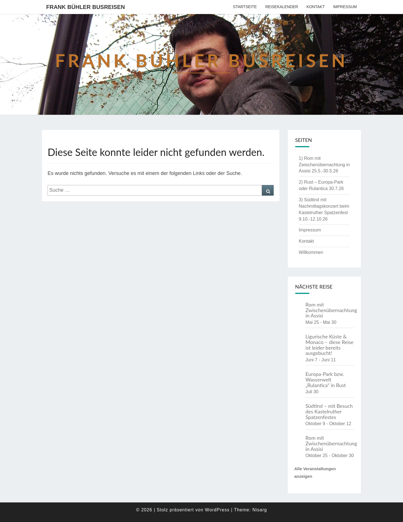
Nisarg (259, 509)
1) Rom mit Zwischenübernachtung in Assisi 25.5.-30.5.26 (324, 165)
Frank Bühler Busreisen (85, 7)
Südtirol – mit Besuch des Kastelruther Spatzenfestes (329, 411)
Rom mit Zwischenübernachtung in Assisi (331, 310)
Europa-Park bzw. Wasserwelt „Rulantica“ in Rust (326, 379)
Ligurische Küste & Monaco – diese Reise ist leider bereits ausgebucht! (330, 344)
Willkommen (311, 252)
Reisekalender (281, 6)
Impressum (345, 6)
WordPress (217, 509)
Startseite (245, 6)
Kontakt (315, 6)
